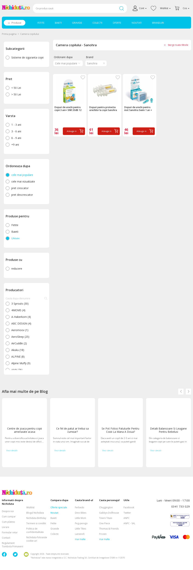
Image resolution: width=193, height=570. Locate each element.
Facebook (129, 507)
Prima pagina (9, 34)
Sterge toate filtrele (178, 45)
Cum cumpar (9, 516)
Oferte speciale (59, 507)
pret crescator (20, 188)
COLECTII (97, 22)
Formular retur (10, 532)
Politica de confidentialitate (35, 530)
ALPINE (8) (18, 356)
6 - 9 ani (16, 138)
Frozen (103, 534)
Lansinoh (80, 534)
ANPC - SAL (129, 523)
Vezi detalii (11, 450)
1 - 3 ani (16, 124)
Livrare (5, 527)
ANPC (127, 518)
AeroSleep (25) (20, 336)
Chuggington (106, 507)
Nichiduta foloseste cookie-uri (36, 539)
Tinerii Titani (105, 518)
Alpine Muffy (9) (20, 363)
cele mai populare (22, 175)
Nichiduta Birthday (36, 518)
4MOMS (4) (18, 310)
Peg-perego (81, 523)
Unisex (15, 238)
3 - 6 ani (16, 131)
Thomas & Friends (109, 528)
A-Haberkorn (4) (21, 317)
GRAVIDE (77, 22)
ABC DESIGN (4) (21, 323)
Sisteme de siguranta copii (27, 57)
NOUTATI (137, 22)
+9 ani (15, 144)
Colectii (54, 534)
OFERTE (117, 22)
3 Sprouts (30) (20, 303)
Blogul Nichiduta (35, 512)
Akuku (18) (17, 350)
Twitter (127, 512)
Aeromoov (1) (19, 330)
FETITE (40, 22)
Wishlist (30, 507)
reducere (16, 268)
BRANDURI (158, 22)
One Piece (104, 523)
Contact (6, 537)
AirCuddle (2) (19, 343)
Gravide (55, 528)
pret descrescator (22, 194)
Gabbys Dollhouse (109, 512)
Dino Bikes (80, 512)
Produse (16, 22)
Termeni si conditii (36, 523)
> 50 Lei (16, 94)
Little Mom (80, 518)
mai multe (80, 539)
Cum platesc (8, 521)
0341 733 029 (180, 506)
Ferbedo (79, 507)
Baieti (14, 231)
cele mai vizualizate (23, 181)
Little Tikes (80, 528)
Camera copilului (29, 34)
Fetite (14, 225)
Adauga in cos (72, 132)
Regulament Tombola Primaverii (12, 544)
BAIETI (58, 22)
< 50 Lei (16, 88)
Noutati (54, 512)
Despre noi (8, 511)
